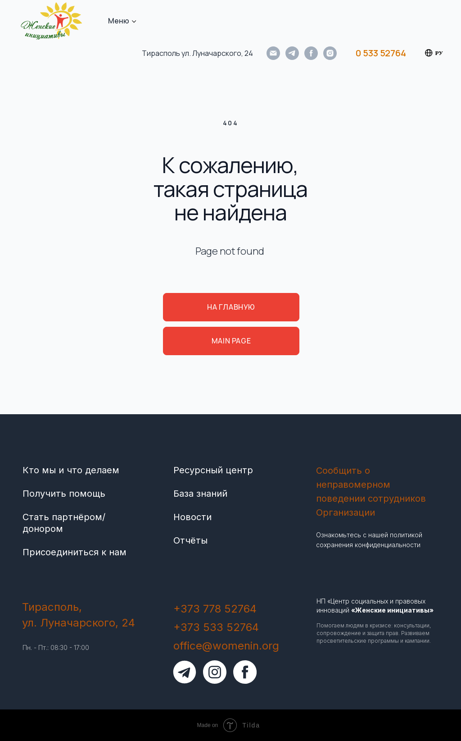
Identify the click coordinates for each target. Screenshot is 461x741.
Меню (118, 21)
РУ (434, 53)
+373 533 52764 (216, 627)
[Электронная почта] (273, 53)
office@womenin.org (226, 645)
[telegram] (292, 53)
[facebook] (311, 53)
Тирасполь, (52, 606)
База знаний (200, 493)
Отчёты (190, 540)
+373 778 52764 (215, 608)
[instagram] (330, 53)
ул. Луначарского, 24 (78, 622)
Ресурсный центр (213, 470)
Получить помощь (64, 493)
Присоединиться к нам (75, 552)
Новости (192, 517)
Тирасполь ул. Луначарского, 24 (197, 53)
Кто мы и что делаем (71, 470)
